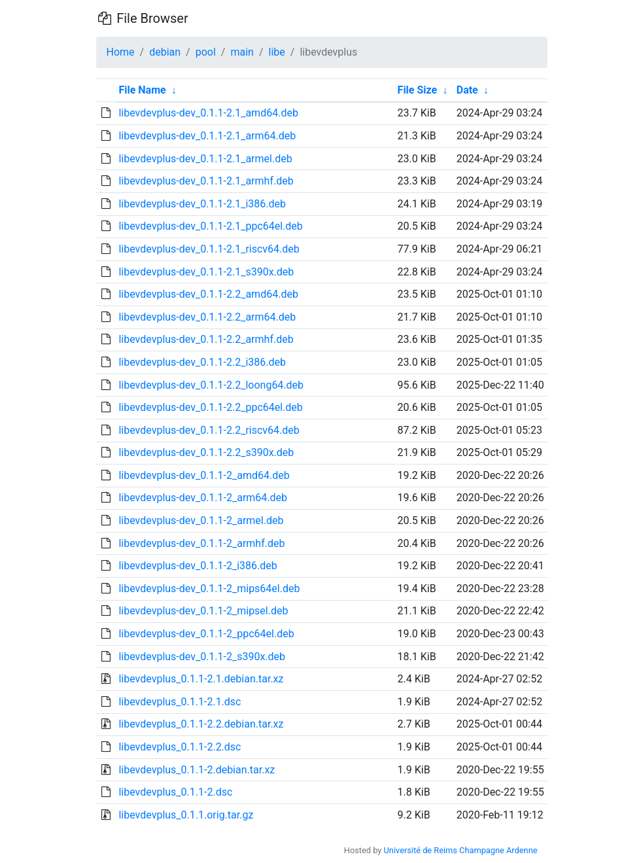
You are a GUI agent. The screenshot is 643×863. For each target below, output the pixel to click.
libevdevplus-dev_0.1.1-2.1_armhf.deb (205, 181)
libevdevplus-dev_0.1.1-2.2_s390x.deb (206, 452)
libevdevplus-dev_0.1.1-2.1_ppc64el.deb (210, 226)
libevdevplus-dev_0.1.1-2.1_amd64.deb (208, 113)
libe (277, 52)
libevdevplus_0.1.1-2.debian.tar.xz (196, 770)
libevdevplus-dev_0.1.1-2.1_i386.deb (202, 204)
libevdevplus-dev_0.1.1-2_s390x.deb (201, 656)
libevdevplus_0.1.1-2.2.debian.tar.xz (200, 724)
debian (165, 52)
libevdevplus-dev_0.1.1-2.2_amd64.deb (208, 294)
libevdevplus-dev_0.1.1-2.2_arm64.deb (207, 317)
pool (206, 52)
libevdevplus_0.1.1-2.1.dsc (179, 702)
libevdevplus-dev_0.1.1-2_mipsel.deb (203, 611)
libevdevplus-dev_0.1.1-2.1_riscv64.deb (208, 249)
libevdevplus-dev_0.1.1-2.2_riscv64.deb (208, 430)
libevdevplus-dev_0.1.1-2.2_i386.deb (202, 362)
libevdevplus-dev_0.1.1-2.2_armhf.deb (205, 339)
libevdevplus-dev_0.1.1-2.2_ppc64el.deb (210, 407)
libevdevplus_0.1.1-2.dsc (175, 792)
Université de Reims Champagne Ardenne (461, 850)
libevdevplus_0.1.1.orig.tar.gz (185, 815)
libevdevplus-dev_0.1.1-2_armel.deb (200, 520)
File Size (418, 90)
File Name (141, 90)
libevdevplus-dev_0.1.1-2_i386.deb (197, 565)
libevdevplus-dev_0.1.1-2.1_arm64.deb (207, 136)
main (241, 52)
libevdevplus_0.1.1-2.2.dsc (179, 747)
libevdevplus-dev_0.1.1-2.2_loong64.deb (211, 385)
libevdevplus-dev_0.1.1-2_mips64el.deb (209, 588)
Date (467, 90)
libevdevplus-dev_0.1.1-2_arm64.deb (202, 497)
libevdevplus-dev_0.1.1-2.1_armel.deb (205, 158)
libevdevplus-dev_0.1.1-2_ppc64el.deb (206, 633)
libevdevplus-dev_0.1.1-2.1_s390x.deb (206, 272)
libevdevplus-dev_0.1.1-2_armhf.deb (201, 543)
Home (121, 52)
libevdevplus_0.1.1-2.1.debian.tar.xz (200, 679)
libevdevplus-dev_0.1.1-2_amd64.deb (203, 475)
